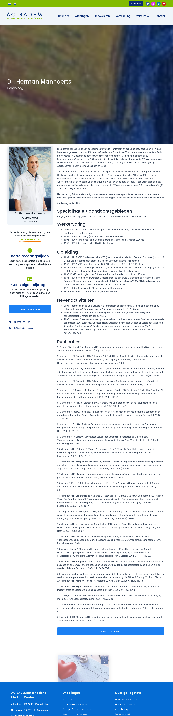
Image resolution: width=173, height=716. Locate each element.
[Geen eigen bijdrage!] (29, 279)
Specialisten (102, 16)
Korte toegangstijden (30, 256)
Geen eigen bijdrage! (30, 284)
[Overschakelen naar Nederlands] (9, 4)
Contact (159, 16)
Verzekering (122, 16)
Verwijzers (142, 16)
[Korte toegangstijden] (29, 250)
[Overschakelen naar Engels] (15, 4)
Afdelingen (82, 16)
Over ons (63, 16)
